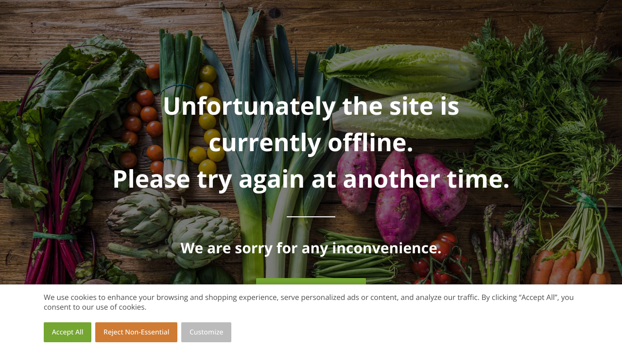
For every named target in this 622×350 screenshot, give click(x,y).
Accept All (68, 332)
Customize (207, 332)
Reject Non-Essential (136, 332)
